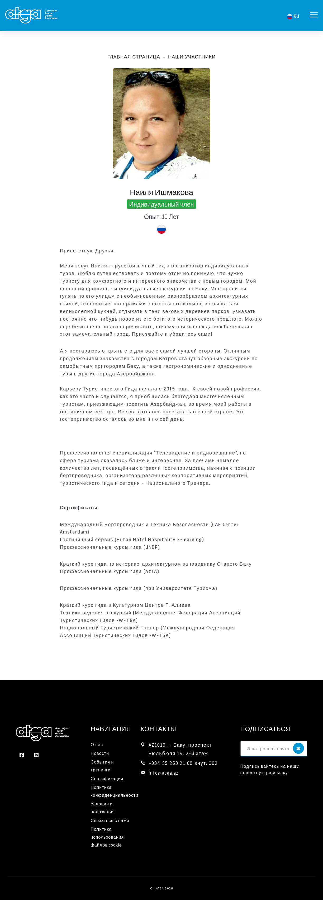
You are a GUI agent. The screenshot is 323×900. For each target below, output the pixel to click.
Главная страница (133, 56)
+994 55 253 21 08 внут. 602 (183, 763)
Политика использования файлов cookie (107, 837)
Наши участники (192, 56)
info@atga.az (164, 772)
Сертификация (107, 778)
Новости (100, 753)
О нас (97, 744)
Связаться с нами (110, 820)
